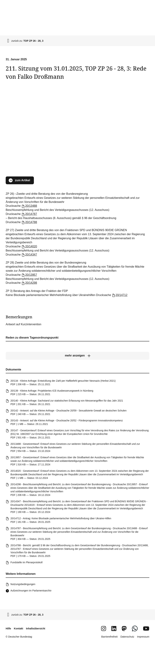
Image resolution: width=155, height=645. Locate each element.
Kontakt (18, 628)
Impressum (143, 636)
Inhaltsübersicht (35, 628)
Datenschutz (127, 636)
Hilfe (8, 628)
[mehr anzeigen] (77, 356)
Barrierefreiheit (109, 636)
